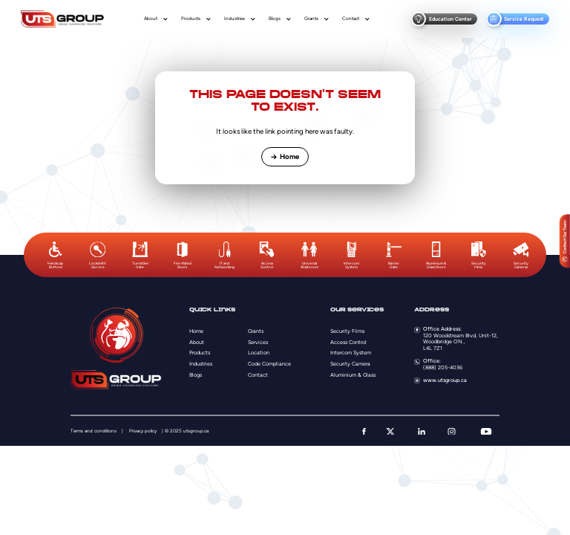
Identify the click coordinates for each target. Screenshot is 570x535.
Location (258, 352)
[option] (55, 255)
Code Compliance (269, 363)
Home (285, 156)
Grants (311, 19)
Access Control (348, 342)
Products (190, 19)
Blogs (275, 19)
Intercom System (350, 352)
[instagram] (451, 431)
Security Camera (350, 363)
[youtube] (486, 431)
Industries (234, 19)
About (150, 19)
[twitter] (390, 431)
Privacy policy (143, 431)
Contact (350, 19)
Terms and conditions (94, 431)
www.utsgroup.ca (445, 380)
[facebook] (364, 431)
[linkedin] (421, 431)
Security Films (347, 331)
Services (258, 342)
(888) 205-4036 (442, 367)
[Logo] (62, 18)
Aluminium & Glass (353, 375)
